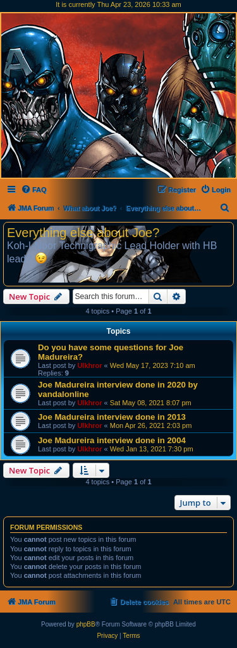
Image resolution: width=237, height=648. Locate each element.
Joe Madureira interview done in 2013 (112, 417)
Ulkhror (89, 365)
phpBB (85, 624)
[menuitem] (34, 189)
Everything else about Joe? (83, 233)
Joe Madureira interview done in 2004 (112, 440)
